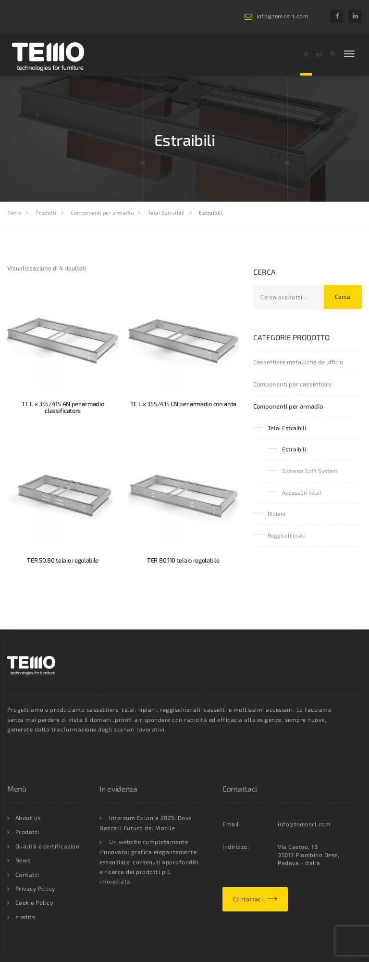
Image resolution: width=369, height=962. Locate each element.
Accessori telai (301, 492)
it (306, 54)
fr (333, 54)
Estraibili (294, 449)
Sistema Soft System (310, 470)
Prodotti (27, 831)
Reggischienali (287, 535)
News (23, 860)
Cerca (343, 296)
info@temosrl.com (282, 16)
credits (25, 916)
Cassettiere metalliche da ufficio (298, 362)
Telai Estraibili (287, 427)
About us (28, 817)
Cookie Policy (34, 902)
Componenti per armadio (288, 406)
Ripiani (276, 513)
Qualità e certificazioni (48, 846)
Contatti (27, 874)
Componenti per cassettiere (292, 384)
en (319, 54)
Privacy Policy (35, 888)
